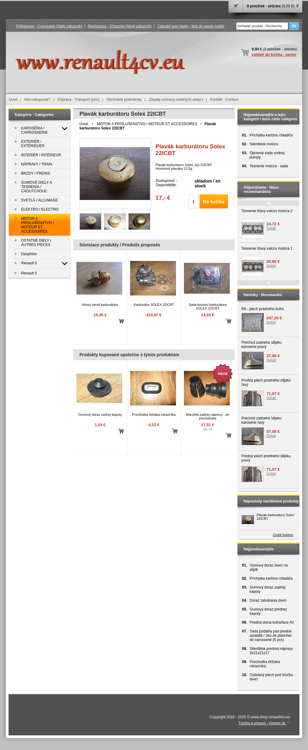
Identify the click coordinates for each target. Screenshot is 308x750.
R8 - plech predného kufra (262, 309)
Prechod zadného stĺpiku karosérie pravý (261, 344)
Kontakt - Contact (224, 99)
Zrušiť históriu (283, 535)
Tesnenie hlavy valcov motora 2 (266, 211)
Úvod (13, 99)
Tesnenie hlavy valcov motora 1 (266, 248)
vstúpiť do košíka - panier (274, 55)
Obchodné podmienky (124, 99)
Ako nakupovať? (37, 99)
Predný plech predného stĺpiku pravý (266, 458)
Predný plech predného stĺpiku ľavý (266, 382)
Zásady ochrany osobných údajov (175, 99)
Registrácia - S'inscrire (120, 26)
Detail (271, 228)
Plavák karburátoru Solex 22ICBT (275, 516)
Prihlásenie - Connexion (49, 26)
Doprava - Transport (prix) (78, 99)
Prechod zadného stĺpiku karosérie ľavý (261, 420)
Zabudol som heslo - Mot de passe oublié (190, 26)
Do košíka (214, 201)
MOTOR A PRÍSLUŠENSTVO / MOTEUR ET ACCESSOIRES (147, 124)
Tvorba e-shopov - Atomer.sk (264, 723)
